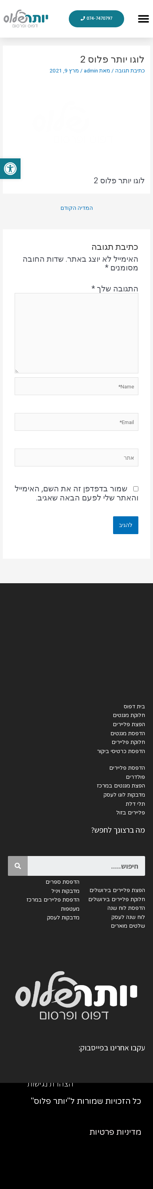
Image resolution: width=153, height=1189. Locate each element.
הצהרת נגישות (50, 1083)
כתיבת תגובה (130, 70)
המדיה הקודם (76, 208)
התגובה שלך (114, 288)
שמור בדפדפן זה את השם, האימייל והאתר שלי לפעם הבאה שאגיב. (76, 493)
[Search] (18, 866)
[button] (10, 168)
